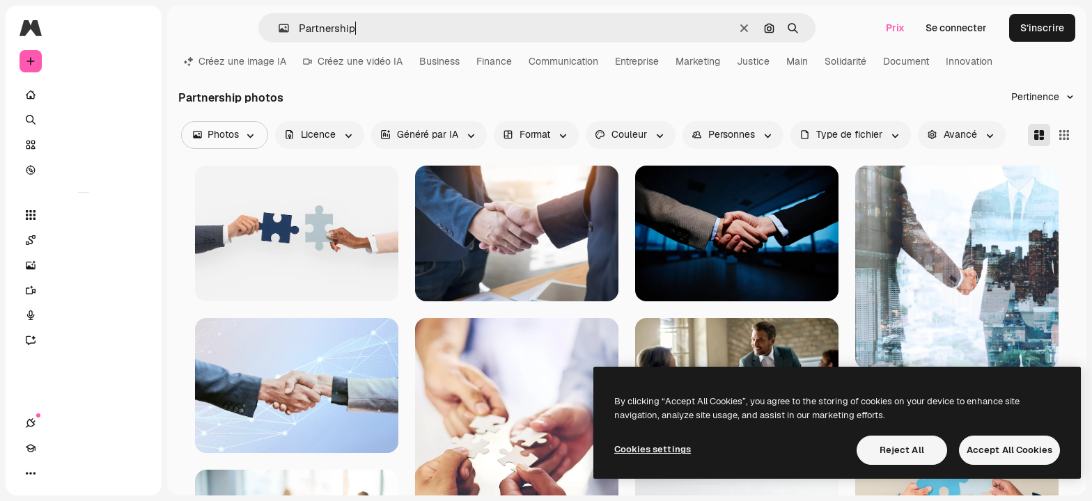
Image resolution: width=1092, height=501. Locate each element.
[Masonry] (1039, 135)
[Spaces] (84, 240)
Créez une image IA (235, 61)
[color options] (631, 135)
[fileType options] (850, 135)
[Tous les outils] (84, 215)
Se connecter (956, 28)
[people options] (732, 135)
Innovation (969, 61)
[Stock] (84, 145)
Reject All (902, 450)
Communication (563, 61)
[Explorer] (84, 170)
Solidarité (845, 61)
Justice (753, 61)
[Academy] (56, 473)
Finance (494, 61)
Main (797, 61)
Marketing (698, 61)
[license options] (319, 135)
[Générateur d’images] (84, 265)
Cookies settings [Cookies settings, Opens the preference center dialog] (652, 449)
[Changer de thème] (81, 473)
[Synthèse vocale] (84, 315)
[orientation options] (536, 135)
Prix (895, 28)
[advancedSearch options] (962, 135)
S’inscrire (1042, 28)
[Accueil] (84, 95)
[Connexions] (31, 473)
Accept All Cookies (1009, 450)
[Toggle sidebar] (136, 28)
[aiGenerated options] (429, 135)
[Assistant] (84, 340)
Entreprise (637, 61)
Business (439, 61)
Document (906, 61)
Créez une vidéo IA (353, 61)
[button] (278, 28)
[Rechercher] (84, 120)
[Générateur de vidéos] (84, 290)
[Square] (1064, 135)
